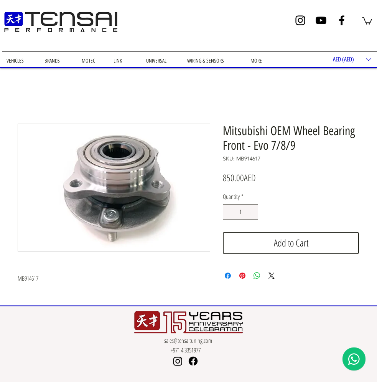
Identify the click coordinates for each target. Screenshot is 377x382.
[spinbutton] (240, 212)
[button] (367, 20)
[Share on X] (271, 275)
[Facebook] (341, 20)
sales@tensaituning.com (188, 340)
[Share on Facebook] (227, 275)
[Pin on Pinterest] (242, 275)
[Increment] (251, 212)
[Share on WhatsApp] (257, 275)
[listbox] (352, 59)
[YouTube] (321, 20)
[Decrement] (229, 212)
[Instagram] (300, 20)
